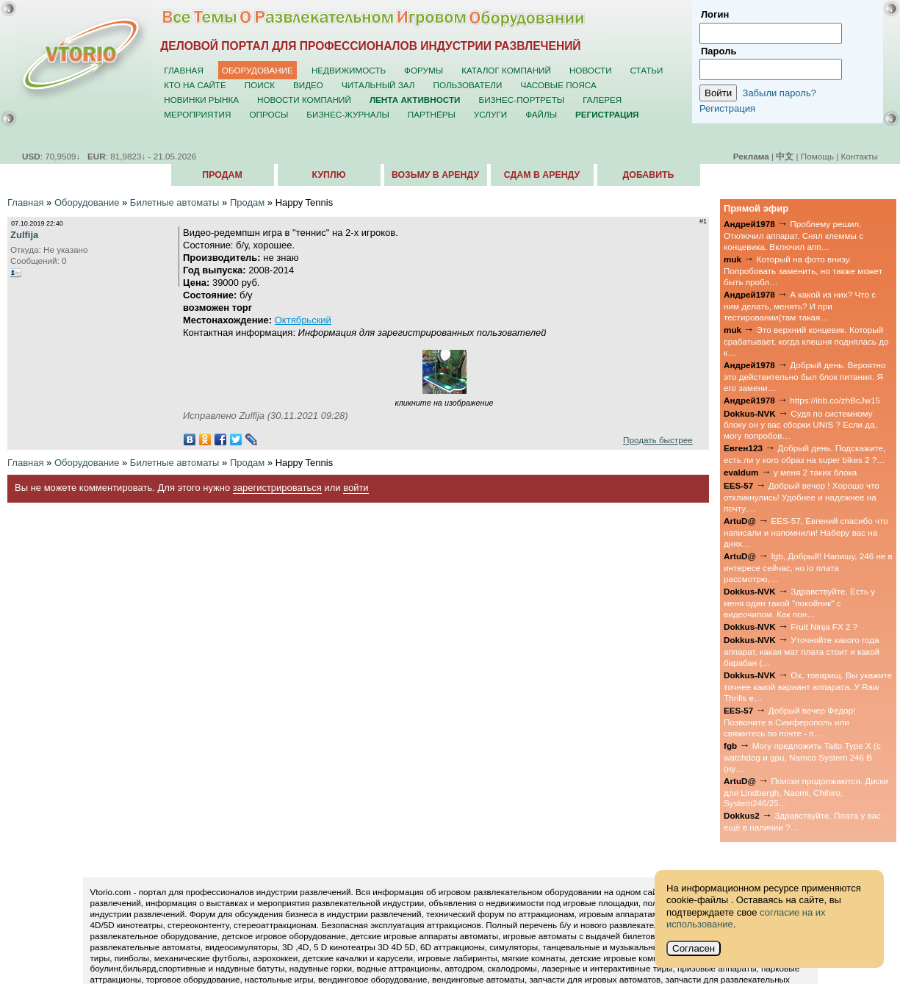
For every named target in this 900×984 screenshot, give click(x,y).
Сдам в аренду (542, 175)
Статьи (646, 70)
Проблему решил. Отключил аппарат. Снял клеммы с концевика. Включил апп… (793, 235)
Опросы (268, 114)
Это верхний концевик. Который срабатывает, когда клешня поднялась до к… (806, 341)
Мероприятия (197, 114)
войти (355, 487)
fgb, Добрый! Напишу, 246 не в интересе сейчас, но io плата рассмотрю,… (808, 567)
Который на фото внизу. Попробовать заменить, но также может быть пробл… (803, 270)
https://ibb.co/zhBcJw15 (835, 400)
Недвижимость (349, 70)
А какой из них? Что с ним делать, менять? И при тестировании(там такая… (800, 306)
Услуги (490, 114)
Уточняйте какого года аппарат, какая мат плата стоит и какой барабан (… (801, 651)
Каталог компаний (506, 70)
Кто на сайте (195, 85)
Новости (590, 70)
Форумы (423, 70)
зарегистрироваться (277, 487)
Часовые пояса (558, 85)
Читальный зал (378, 85)
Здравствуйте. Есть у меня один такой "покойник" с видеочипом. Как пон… (799, 602)
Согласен (693, 948)
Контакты (859, 156)
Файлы (541, 114)
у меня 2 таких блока (815, 472)
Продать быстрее (658, 440)
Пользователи (468, 85)
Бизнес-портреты (521, 99)
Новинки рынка (201, 99)
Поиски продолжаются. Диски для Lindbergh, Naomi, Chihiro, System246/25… (806, 792)
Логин (715, 14)
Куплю (329, 175)
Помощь (817, 156)
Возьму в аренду (435, 175)
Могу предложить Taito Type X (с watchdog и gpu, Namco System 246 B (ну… (802, 757)
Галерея (602, 99)
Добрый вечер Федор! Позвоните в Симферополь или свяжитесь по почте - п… (789, 721)
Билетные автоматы (175, 202)
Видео (308, 85)
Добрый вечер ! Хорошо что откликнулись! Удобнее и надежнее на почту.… (801, 497)
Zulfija (24, 234)
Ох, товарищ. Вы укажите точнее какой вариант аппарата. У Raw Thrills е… (808, 686)
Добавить (648, 175)
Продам (222, 175)
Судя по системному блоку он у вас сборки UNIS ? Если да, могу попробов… (800, 425)
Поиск (260, 85)
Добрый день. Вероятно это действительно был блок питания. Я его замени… (805, 376)
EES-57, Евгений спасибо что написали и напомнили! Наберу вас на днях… (806, 532)
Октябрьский (303, 320)
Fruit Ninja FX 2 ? (824, 626)
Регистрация (727, 108)
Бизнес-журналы (347, 114)
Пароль (718, 51)
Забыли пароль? (779, 92)
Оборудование (257, 70)
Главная (184, 70)
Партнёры (432, 114)
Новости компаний (304, 99)
